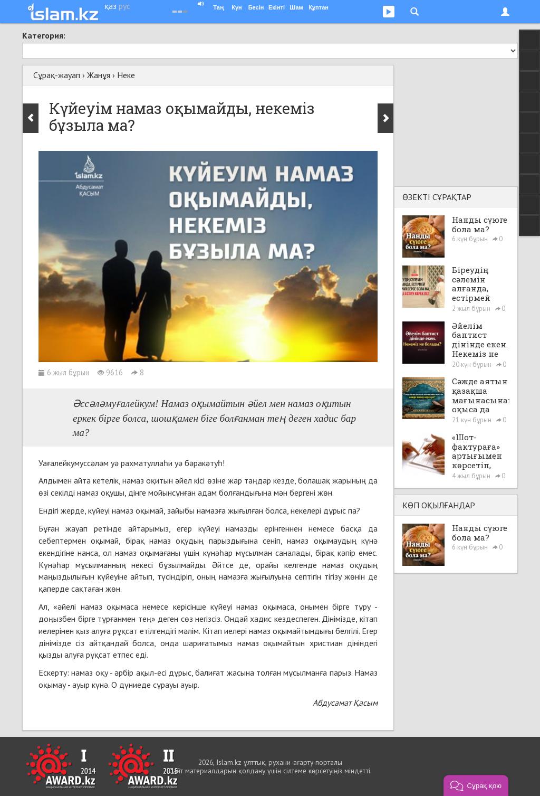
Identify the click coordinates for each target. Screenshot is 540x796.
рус (124, 6)
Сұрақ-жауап (56, 75)
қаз (110, 6)
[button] (475, 785)
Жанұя (98, 75)
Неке (126, 75)
